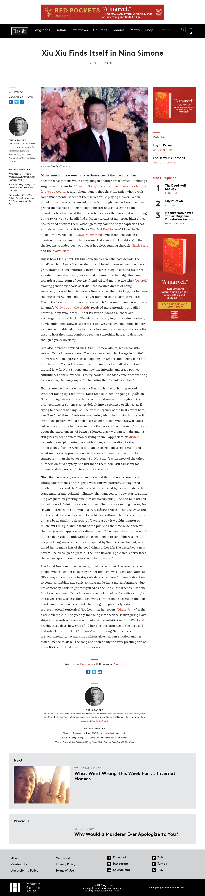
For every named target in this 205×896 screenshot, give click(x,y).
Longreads (42, 30)
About (15, 858)
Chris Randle (105, 63)
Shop (149, 30)
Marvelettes (61, 251)
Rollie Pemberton (164, 162)
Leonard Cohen (130, 186)
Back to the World (99, 721)
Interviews (79, 30)
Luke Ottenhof (162, 150)
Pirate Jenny (127, 609)
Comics (118, 30)
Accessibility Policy (24, 870)
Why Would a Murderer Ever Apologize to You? (126, 833)
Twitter (191, 33)
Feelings (85, 631)
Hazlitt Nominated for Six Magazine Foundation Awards (179, 215)
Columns (100, 30)
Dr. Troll (141, 280)
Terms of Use (65, 870)
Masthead (63, 858)
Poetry (135, 30)
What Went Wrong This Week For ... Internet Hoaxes (125, 776)
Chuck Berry (139, 245)
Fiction (60, 30)
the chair (112, 186)
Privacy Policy (65, 864)
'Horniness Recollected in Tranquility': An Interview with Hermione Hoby (22, 177)
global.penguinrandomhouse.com (166, 887)
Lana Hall (172, 193)
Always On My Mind (88, 234)
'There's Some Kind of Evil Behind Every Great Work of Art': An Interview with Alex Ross (94, 742)
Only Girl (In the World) (72, 307)
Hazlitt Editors (175, 223)
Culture (16, 91)
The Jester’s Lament (169, 157)
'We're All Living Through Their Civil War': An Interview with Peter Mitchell (22, 187)
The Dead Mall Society (175, 187)
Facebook (191, 29)
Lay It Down (162, 145)
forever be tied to (53, 191)
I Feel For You (110, 229)
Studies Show (84, 828)
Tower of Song (85, 186)
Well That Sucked (87, 768)
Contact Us (19, 864)
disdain (134, 437)
